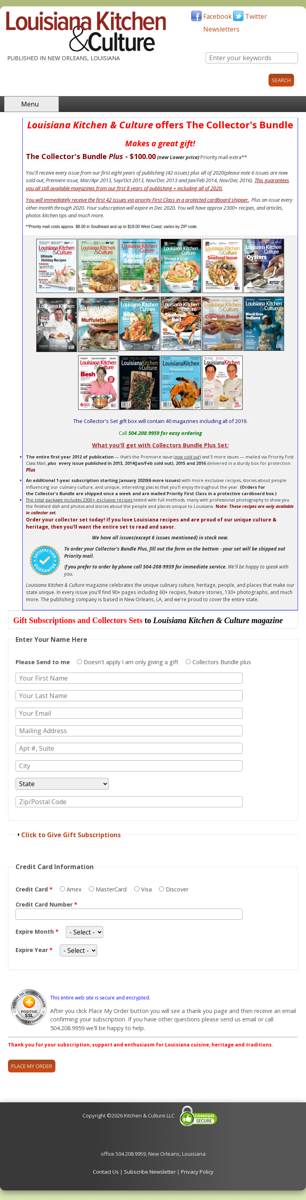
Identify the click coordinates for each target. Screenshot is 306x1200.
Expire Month (37, 931)
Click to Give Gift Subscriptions (71, 834)
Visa (147, 889)
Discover (177, 889)
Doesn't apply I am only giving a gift (132, 662)
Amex (75, 889)
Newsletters (221, 29)
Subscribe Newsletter (150, 1171)
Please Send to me (43, 662)
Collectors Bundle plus (221, 662)
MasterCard (112, 889)
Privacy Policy (197, 1171)
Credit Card (34, 889)
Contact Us (106, 1171)
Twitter (256, 16)
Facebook (217, 16)
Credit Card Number (46, 904)
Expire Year (34, 950)
